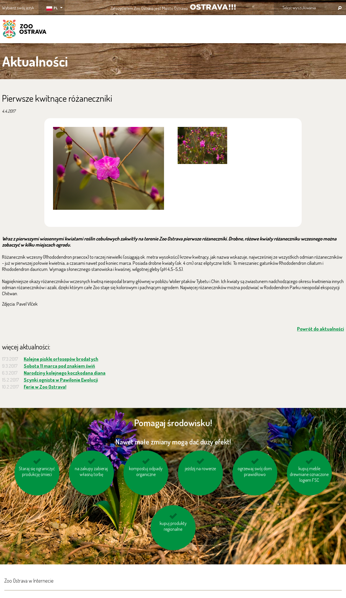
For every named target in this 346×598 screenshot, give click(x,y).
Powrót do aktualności (320, 329)
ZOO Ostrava (24, 30)
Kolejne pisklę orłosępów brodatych (61, 359)
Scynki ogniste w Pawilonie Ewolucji (61, 380)
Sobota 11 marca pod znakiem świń (59, 366)
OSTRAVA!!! (213, 7)
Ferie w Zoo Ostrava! (45, 387)
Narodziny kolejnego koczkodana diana (64, 373)
